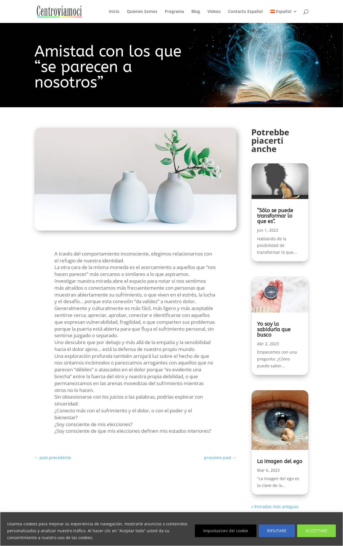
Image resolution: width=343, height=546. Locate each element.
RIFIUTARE (277, 530)
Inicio (114, 11)
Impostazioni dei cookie (225, 530)
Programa (174, 11)
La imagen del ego (279, 461)
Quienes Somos (142, 11)
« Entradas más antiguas (275, 506)
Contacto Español (245, 11)
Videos (214, 11)
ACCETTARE (316, 530)
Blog (195, 11)
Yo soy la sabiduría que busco (274, 329)
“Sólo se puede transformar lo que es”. (275, 216)
